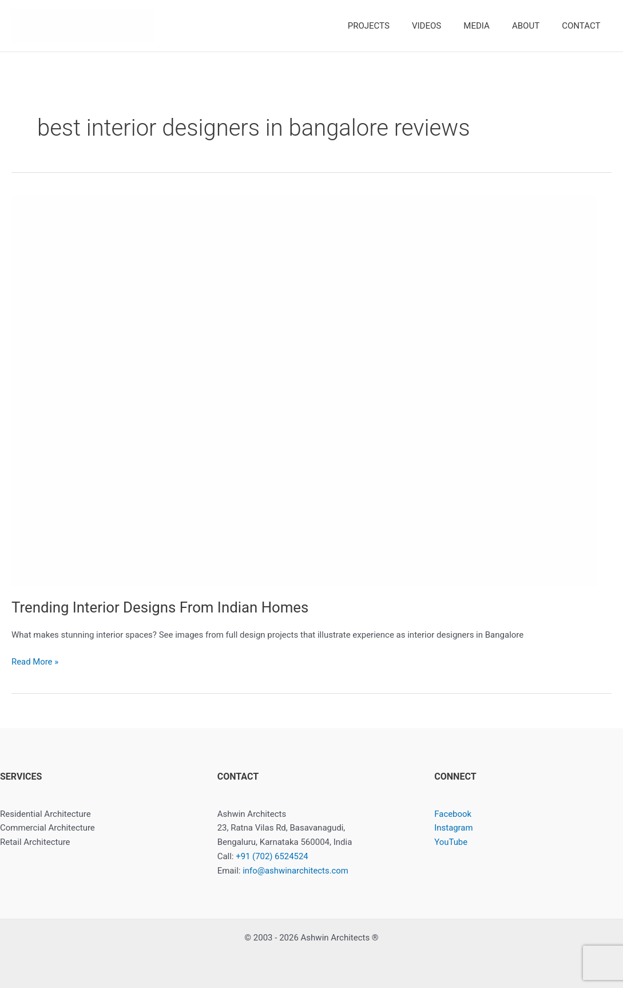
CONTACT (584, 26)
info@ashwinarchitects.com (296, 871)
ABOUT (533, 26)
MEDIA (489, 26)
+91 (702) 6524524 (272, 856)
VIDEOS (444, 26)
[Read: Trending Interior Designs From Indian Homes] (304, 389)
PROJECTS (392, 26)
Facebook (452, 814)
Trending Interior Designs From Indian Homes (161, 607)
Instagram (453, 828)
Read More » (35, 662)
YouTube (450, 842)
